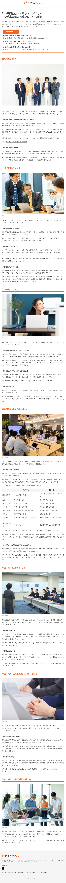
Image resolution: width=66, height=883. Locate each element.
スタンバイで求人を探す (9, 872)
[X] (3, 868)
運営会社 (44, 872)
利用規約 (21, 872)
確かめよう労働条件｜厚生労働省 (16, 142)
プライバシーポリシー (32, 872)
